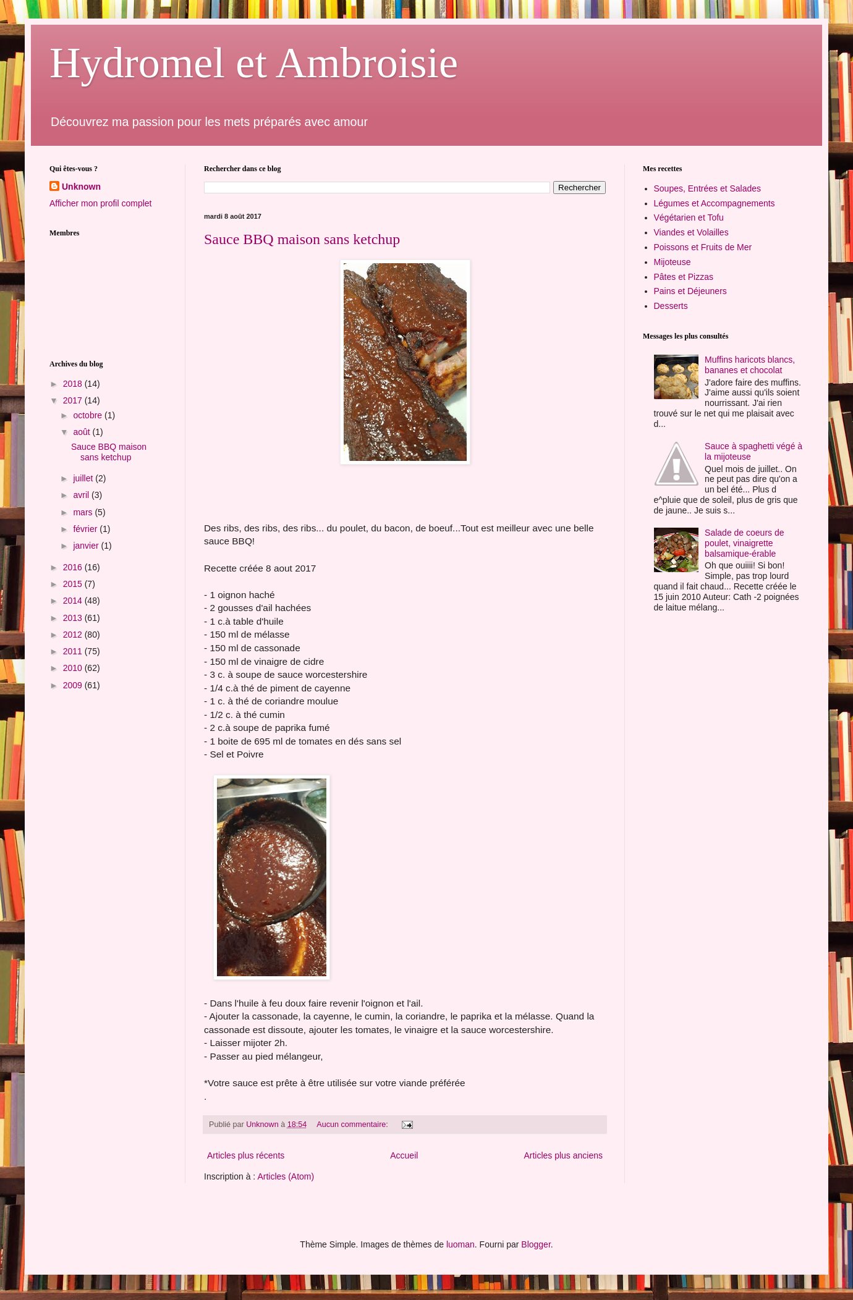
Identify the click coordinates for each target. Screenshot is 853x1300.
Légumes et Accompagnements (714, 203)
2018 (74, 384)
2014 (74, 601)
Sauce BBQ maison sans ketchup (302, 239)
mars (84, 512)
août (82, 432)
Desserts (671, 306)
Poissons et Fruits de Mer (703, 247)
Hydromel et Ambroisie (253, 63)
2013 (74, 618)
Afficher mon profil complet (100, 203)
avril (82, 495)
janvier (87, 546)
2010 (74, 668)
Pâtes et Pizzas (684, 277)
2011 (74, 651)
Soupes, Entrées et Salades (708, 188)
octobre (88, 415)
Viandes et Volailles (691, 232)
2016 (74, 567)
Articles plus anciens (563, 1155)
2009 (74, 685)
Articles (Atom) (285, 1176)
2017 (74, 400)
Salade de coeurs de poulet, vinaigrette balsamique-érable (744, 543)
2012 (74, 634)
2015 (74, 584)
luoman (460, 1244)
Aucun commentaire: (353, 1124)
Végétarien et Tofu (689, 217)
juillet (84, 478)
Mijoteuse (672, 262)
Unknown (81, 187)
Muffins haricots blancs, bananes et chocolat (750, 365)
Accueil (404, 1155)
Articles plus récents (245, 1155)
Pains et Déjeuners (690, 291)
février (86, 529)
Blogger (535, 1244)
